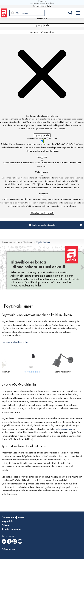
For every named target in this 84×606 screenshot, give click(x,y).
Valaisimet (27, 242)
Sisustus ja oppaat (11, 529)
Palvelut (6, 525)
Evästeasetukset (8, 549)
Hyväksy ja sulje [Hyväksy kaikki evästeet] (42, 25)
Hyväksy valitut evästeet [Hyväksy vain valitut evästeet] (42, 212)
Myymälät (7, 521)
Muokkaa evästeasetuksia (42, 32)
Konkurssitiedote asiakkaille (43, 224)
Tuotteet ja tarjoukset (11, 242)
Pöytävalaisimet (43, 242)
